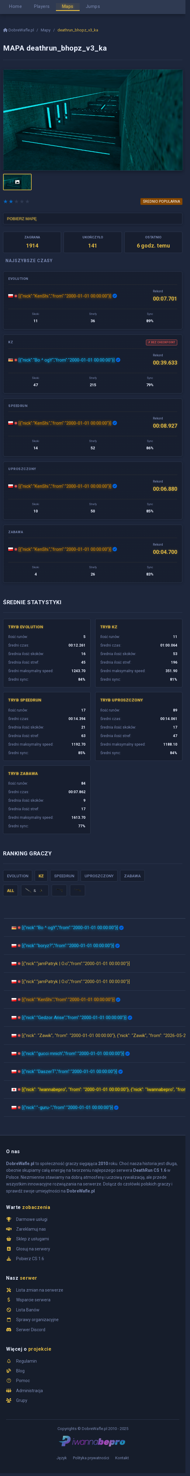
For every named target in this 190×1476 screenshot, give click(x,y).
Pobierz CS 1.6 (30, 1258)
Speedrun (64, 876)
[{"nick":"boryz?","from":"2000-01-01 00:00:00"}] (68, 945)
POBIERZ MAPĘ (22, 218)
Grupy (21, 1400)
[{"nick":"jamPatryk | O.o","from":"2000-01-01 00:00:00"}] (76, 963)
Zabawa (132, 876)
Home (15, 6)
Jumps (93, 6)
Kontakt (122, 1458)
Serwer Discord (30, 1329)
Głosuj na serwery (33, 1248)
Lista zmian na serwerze (39, 1290)
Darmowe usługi (31, 1219)
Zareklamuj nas (31, 1229)
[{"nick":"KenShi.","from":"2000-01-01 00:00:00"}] (65, 296)
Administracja (29, 1390)
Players (42, 6)
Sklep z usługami (32, 1238)
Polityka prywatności (91, 1458)
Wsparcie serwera (33, 1299)
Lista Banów (28, 1309)
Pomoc (23, 1380)
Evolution (17, 876)
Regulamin (26, 1361)
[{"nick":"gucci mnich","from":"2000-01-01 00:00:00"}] (73, 1053)
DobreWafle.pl (19, 30)
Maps (68, 6)
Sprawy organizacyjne (37, 1319)
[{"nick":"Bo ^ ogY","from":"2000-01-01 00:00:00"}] (67, 360)
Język (62, 1458)
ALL (10, 890)
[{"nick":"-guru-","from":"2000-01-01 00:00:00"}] (67, 1107)
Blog (20, 1370)
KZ (41, 876)
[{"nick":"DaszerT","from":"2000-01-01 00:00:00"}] (69, 1071)
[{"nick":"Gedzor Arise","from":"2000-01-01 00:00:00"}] (74, 1017)
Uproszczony (99, 876)
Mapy (45, 30)
